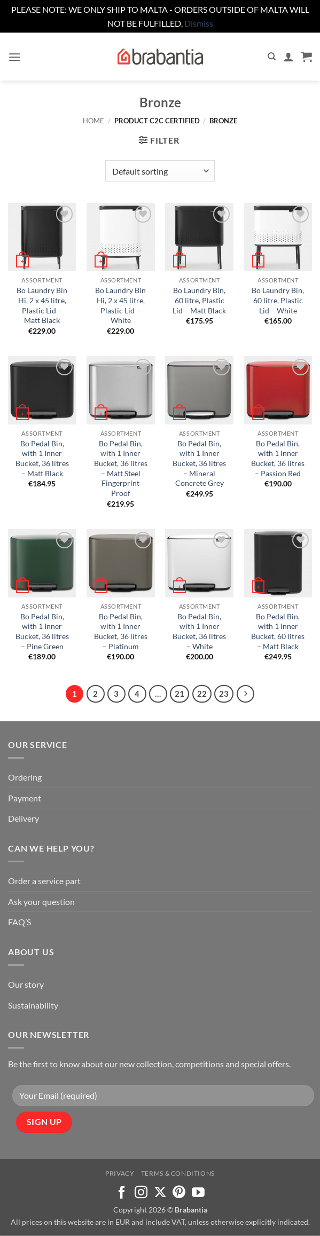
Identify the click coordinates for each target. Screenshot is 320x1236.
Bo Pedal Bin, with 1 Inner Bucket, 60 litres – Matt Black (278, 631)
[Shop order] (160, 171)
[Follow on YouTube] (198, 1193)
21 (179, 693)
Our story (26, 984)
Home (93, 120)
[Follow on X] (160, 1193)
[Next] (246, 694)
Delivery (23, 818)
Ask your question (41, 901)
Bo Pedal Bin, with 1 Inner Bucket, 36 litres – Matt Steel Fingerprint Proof (120, 468)
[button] (14, 57)
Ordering (25, 777)
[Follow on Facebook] (121, 1193)
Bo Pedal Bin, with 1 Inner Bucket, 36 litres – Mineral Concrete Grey (199, 463)
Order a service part (44, 881)
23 (224, 693)
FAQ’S (19, 922)
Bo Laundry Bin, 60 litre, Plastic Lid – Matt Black (199, 300)
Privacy (119, 1173)
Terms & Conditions (178, 1173)
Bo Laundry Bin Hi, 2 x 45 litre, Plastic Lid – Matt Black (42, 305)
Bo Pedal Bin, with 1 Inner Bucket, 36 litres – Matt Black (42, 458)
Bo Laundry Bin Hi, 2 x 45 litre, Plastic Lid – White (120, 305)
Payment (24, 798)
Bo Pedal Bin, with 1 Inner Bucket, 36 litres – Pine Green (42, 631)
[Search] (272, 56)
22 (202, 693)
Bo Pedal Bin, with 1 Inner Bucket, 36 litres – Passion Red (278, 458)
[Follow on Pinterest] (179, 1193)
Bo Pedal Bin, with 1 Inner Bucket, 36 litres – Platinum (120, 631)
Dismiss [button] (198, 23)
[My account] (288, 56)
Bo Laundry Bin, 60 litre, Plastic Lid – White (278, 300)
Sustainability (33, 1005)
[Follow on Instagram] (141, 1193)
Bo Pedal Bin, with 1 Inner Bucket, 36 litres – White (199, 631)
